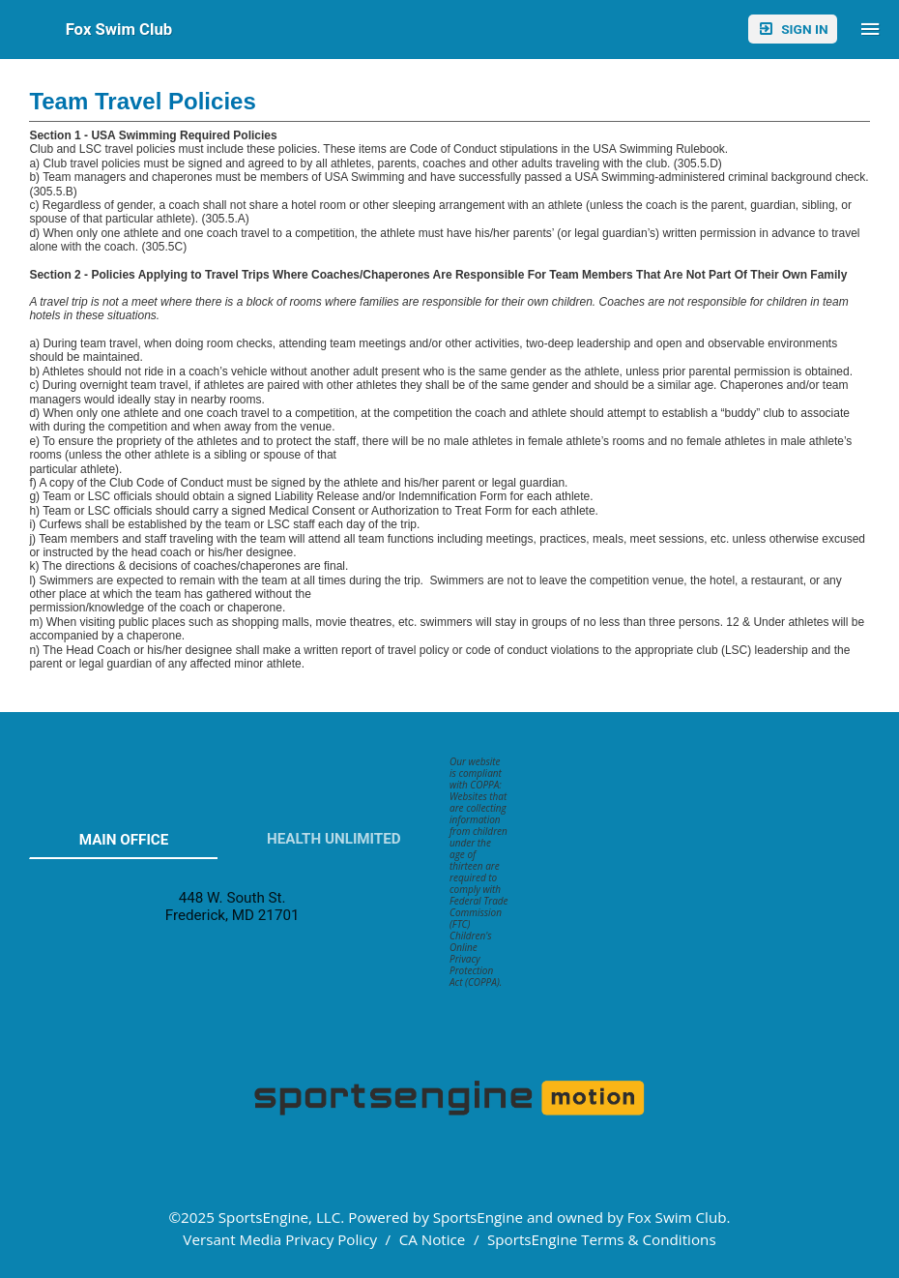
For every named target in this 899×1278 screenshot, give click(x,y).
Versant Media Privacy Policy (280, 1239)
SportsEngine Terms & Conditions (601, 1239)
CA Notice (432, 1239)
